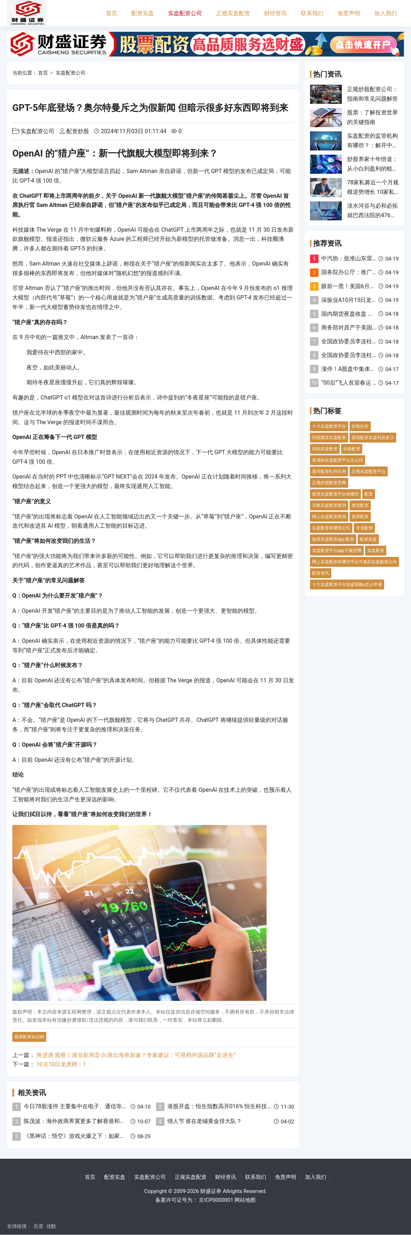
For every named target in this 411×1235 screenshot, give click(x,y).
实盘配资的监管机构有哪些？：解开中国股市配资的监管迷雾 (372, 145)
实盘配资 (375, 550)
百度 (38, 1226)
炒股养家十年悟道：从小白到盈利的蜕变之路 (372, 168)
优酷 (51, 1226)
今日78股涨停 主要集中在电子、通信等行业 (78, 1106)
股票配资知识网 (29, 1036)
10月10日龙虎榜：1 (61, 1064)
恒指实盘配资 (325, 448)
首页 (111, 13)
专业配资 (364, 528)
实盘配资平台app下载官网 (337, 550)
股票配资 (360, 516)
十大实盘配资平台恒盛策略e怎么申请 (347, 584)
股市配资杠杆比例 (329, 471)
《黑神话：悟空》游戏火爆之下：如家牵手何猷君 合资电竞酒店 (103, 1136)
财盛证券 (210, 1191)
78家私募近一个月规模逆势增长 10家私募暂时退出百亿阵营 (373, 191)
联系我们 (312, 13)
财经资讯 (275, 13)
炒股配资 (351, 448)
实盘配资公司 (185, 13)
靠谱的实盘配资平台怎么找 (337, 460)
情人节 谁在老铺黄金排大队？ (204, 1121)
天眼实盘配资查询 (329, 505)
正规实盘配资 (233, 13)
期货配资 (360, 505)
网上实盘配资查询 (329, 516)
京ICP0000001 (216, 1200)
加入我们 (385, 13)
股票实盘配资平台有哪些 (335, 494)
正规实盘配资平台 (369, 471)
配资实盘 (142, 13)
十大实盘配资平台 (329, 426)
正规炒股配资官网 (329, 482)
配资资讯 (320, 573)
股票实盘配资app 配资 (333, 539)
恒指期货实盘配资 (329, 437)
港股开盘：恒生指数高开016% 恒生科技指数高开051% (235, 1106)
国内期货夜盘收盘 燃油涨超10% (361, 313)
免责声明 (349, 13)
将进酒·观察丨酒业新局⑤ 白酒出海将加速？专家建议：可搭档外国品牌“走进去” (136, 1055)
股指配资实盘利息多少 (373, 437)
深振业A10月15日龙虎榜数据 (357, 300)
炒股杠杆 (360, 426)
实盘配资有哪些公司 (331, 528)
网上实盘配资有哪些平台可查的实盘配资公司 (354, 561)
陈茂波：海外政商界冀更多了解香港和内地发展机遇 (89, 1121)
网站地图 (245, 1200)
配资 (368, 494)
